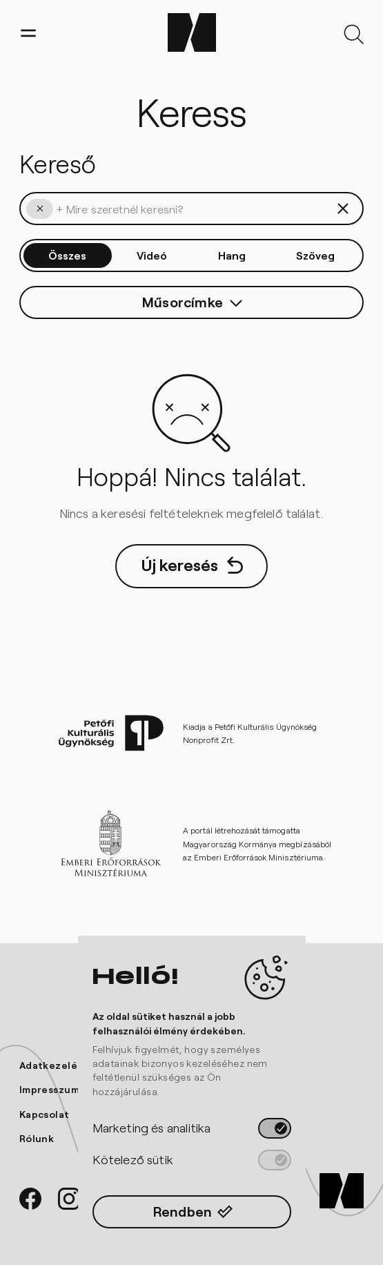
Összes (67, 255)
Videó (152, 255)
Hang (232, 255)
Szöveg (315, 255)
